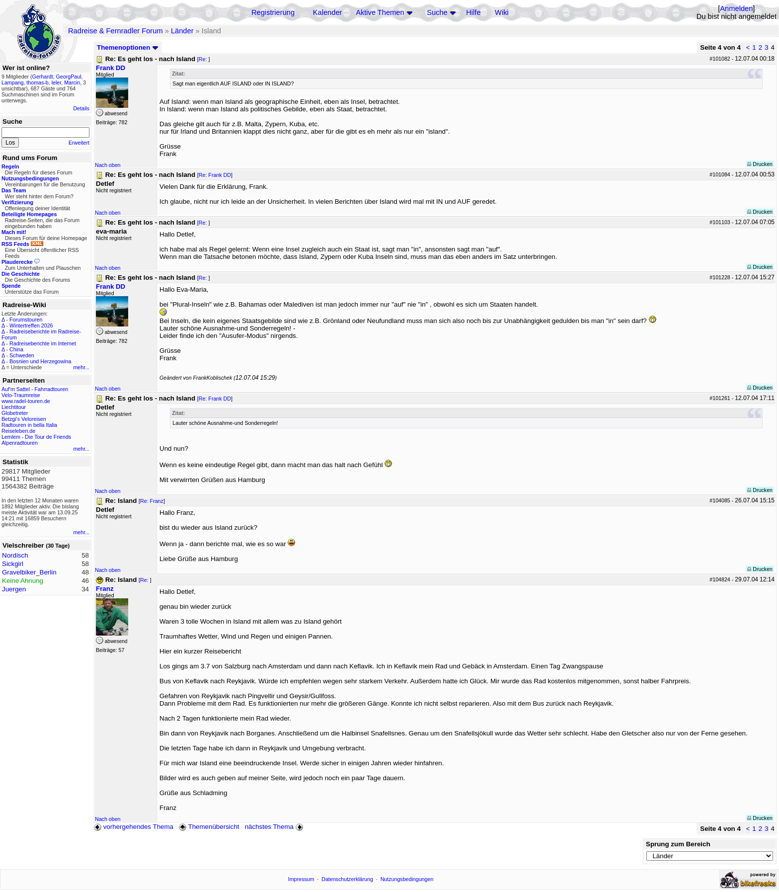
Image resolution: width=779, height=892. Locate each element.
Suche (437, 12)
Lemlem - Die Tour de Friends (36, 437)
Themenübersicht (209, 826)
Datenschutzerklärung (347, 879)
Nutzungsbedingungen (407, 879)
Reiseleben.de (18, 431)
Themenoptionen (127, 47)
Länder (182, 31)
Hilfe (473, 12)
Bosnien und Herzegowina (40, 361)
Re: (204, 59)
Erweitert (79, 143)
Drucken (760, 164)
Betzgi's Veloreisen (23, 419)
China (16, 349)
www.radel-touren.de (25, 401)
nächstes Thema (275, 826)
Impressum (301, 879)
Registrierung (273, 12)
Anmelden (736, 8)
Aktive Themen (380, 12)
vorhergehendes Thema (133, 826)
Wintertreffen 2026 (31, 325)
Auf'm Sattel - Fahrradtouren (34, 389)
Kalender (327, 12)
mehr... (81, 367)
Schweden (21, 355)
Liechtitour (13, 407)
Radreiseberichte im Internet (42, 343)
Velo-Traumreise (20, 395)
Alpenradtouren (19, 443)
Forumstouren (25, 320)
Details (81, 108)
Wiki (502, 12)
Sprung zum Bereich (678, 844)
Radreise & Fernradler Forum (115, 31)
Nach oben (108, 165)
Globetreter (14, 413)
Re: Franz (151, 501)
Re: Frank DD (215, 175)
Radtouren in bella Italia (29, 425)
